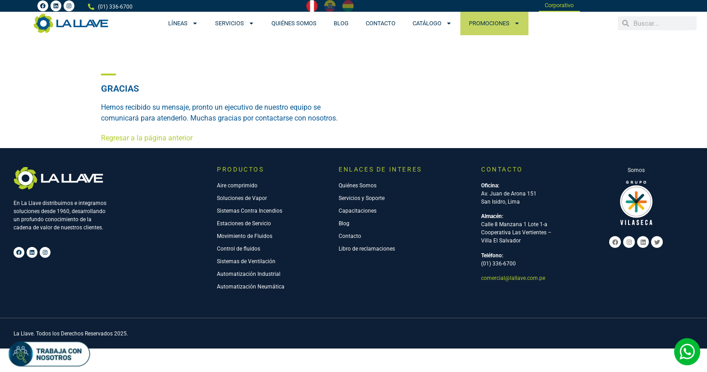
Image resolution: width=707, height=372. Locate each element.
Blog (341, 23)
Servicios (234, 23)
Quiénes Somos (294, 23)
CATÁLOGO (432, 23)
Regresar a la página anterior (147, 139)
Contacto (380, 23)
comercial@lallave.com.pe (513, 279)
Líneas (183, 23)
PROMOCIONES (494, 23)
